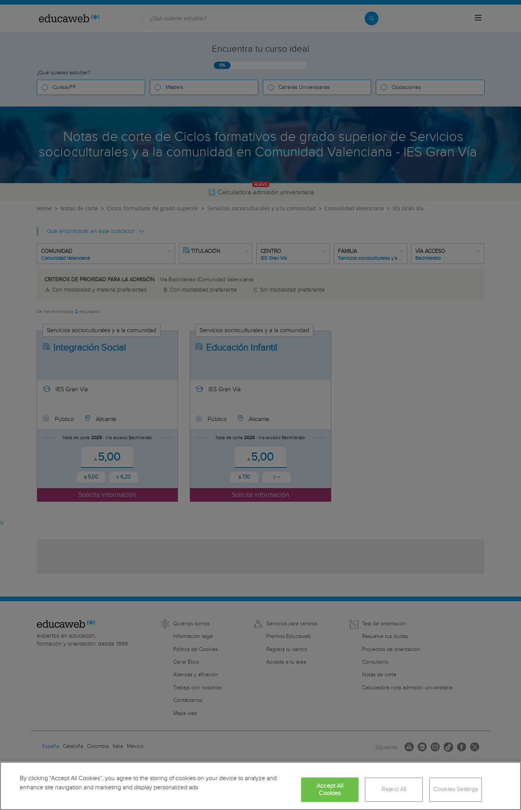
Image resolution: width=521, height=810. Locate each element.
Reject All (394, 789)
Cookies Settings (455, 789)
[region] (260, 786)
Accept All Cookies (329, 789)
